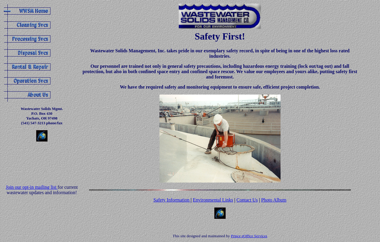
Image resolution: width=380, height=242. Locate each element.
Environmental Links (213, 199)
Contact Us (247, 199)
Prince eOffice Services (249, 236)
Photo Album (273, 199)
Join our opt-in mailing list (32, 187)
